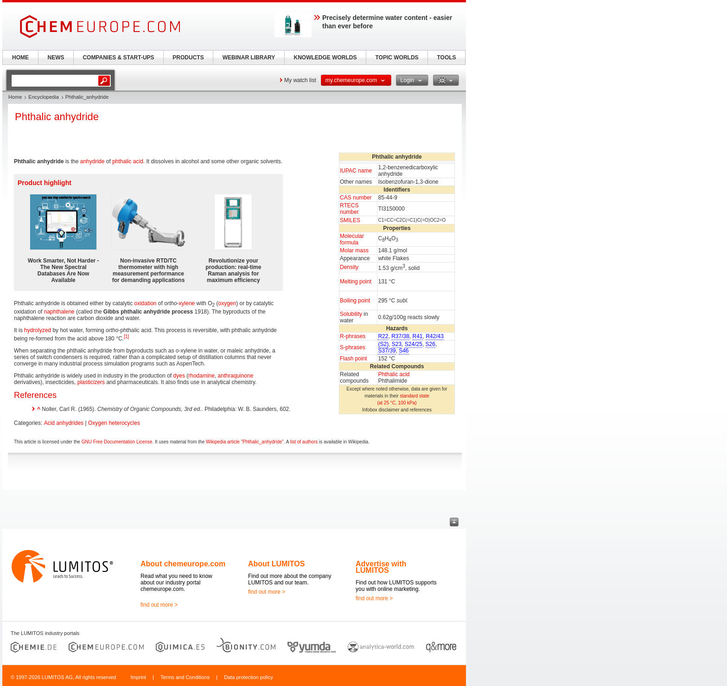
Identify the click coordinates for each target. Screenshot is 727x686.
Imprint (138, 677)
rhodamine (201, 375)
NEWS (56, 57)
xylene (187, 303)
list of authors (304, 441)
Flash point (353, 358)
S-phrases (352, 347)
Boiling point (355, 300)
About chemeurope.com (182, 564)
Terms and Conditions (185, 677)
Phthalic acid (393, 374)
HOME (20, 57)
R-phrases (352, 336)
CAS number (356, 197)
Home (15, 97)
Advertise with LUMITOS (381, 567)
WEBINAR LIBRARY (249, 57)
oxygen (227, 303)
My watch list (300, 80)
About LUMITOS (276, 564)
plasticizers (91, 382)
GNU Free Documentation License (117, 441)
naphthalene (59, 311)
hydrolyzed (37, 330)
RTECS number (349, 208)
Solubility (351, 314)
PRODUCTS (188, 57)
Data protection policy (248, 677)
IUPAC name (356, 170)
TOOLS (446, 57)
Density (349, 267)
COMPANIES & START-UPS (118, 57)
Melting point (355, 281)
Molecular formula (352, 239)
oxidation (145, 303)
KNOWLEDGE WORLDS (325, 57)
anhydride (92, 161)
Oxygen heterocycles (114, 423)
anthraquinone (236, 375)
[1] (126, 336)
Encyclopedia (43, 97)
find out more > (159, 605)
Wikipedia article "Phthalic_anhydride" (245, 441)
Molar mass (354, 250)
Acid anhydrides (63, 423)
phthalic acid (127, 161)
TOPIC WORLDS (396, 57)
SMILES (350, 220)
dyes (179, 375)
